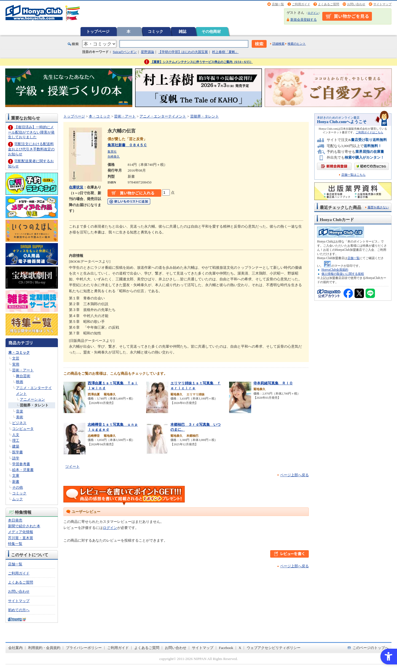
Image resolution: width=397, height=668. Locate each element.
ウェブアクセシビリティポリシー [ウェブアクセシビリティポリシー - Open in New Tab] (274, 648)
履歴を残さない (378, 207)
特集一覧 (15, 544)
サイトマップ (382, 4)
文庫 (15, 475)
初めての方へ (18, 610)
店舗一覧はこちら (353, 174)
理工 (15, 440)
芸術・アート (23, 370)
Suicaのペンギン (125, 52)
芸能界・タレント (34, 405)
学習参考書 (21, 464)
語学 (15, 458)
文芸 (15, 358)
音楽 (19, 411)
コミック (155, 31)
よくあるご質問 (328, 4)
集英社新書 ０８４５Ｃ (127, 145)
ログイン (313, 12)
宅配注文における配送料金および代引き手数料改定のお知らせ (31, 149)
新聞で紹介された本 (24, 526)
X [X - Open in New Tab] (240, 648)
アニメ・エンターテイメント (163, 116)
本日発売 (15, 520)
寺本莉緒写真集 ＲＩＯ (273, 383)
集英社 (112, 151)
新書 (15, 482)
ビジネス (19, 423)
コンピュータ (23, 429)
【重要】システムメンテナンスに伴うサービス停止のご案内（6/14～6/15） (202, 61)
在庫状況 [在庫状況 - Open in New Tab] (76, 187)
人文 (15, 435)
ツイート (72, 466)
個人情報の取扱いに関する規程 (342, 273)
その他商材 (211, 31)
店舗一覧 (278, 4)
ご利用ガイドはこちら (369, 132)
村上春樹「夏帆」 (225, 52)
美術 (19, 417)
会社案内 (15, 648)
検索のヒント (297, 43)
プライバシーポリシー (84, 648)
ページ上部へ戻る (294, 475)
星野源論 (147, 52)
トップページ (97, 31)
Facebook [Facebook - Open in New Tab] (226, 648)
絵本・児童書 (23, 470)
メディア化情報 (20, 532)
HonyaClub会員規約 (334, 269)
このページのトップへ (370, 648)
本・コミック (19, 352)
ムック (17, 499)
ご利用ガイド (301, 4)
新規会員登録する (303, 20)
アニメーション (32, 399)
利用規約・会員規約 (44, 648)
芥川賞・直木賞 (20, 538)
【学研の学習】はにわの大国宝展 (183, 52)
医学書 (17, 452)
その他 (17, 487)
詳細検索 (278, 43)
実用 (15, 364)
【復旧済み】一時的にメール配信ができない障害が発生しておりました (31, 132)
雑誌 (182, 31)
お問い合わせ (356, 4)
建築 (15, 446)
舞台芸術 (23, 376)
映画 (19, 382)
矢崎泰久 (114, 156)
